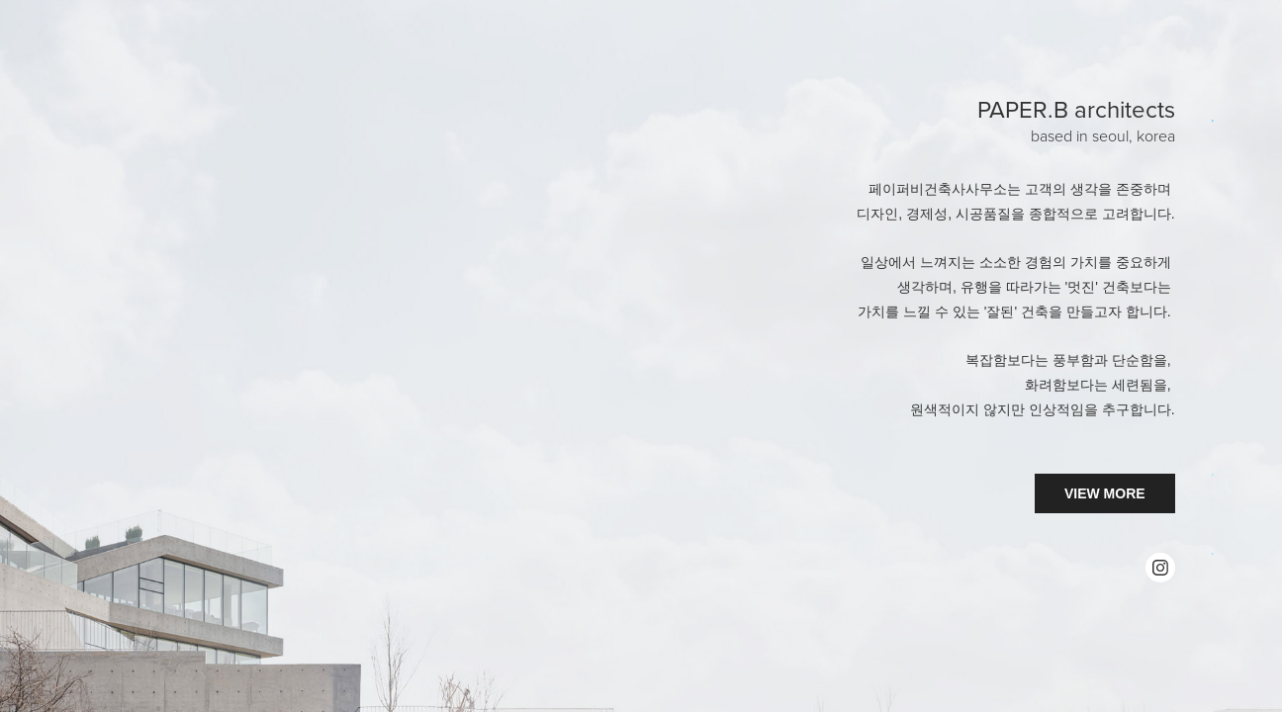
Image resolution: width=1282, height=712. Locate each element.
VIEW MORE (1104, 493)
